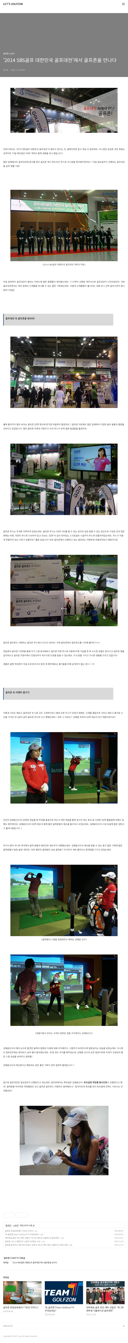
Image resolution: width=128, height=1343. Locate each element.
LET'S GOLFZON (13, 4)
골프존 (8, 1225)
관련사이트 (8, 1325)
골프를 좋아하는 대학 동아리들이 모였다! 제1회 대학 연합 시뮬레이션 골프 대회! (36, 1244)
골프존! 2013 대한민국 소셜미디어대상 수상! (23, 1241)
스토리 (15, 1225)
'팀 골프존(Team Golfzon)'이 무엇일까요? (22, 1234)
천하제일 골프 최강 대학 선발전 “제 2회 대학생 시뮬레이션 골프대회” (32, 1237)
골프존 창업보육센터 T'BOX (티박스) (19, 1230)
